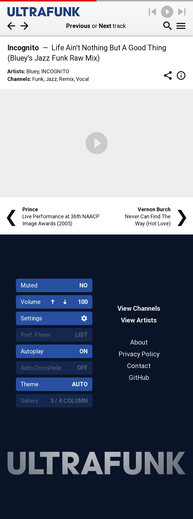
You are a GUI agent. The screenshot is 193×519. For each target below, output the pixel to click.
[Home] (43, 11)
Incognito (55, 71)
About (139, 342)
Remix (66, 79)
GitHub (139, 377)
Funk (38, 79)
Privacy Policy (139, 354)
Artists (15, 71)
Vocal (82, 79)
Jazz (51, 79)
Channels (18, 79)
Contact (139, 366)
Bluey (32, 71)
